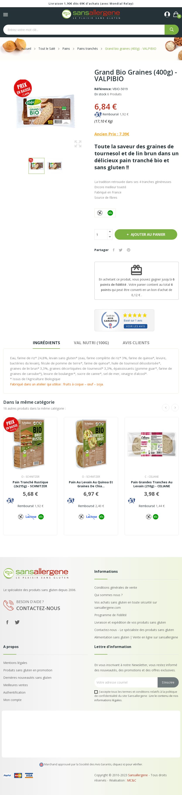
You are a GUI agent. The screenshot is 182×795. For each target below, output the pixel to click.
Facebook (7, 622)
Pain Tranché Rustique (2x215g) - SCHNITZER (30, 484)
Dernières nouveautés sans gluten (27, 677)
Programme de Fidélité (110, 615)
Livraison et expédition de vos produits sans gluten (130, 622)
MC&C (131, 780)
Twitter (17, 622)
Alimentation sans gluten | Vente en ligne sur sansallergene (136, 637)
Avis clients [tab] (136, 342)
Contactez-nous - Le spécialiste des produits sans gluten (134, 630)
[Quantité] (100, 234)
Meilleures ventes (15, 685)
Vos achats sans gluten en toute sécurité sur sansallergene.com (125, 605)
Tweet (121, 250)
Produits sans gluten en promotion (27, 670)
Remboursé (110, 114)
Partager (114, 250)
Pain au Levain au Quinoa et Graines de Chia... (91, 484)
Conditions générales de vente (115, 587)
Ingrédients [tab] (46, 342)
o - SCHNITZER (30, 476)
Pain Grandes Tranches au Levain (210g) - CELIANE (151, 484)
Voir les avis (135, 326)
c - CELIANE (152, 476)
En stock (100, 94)
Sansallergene (138, 775)
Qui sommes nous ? (108, 595)
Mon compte (12, 700)
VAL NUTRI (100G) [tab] (91, 342)
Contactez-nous (38, 608)
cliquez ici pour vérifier (127, 764)
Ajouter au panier (147, 234)
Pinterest (129, 250)
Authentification (14, 692)
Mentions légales (15, 663)
